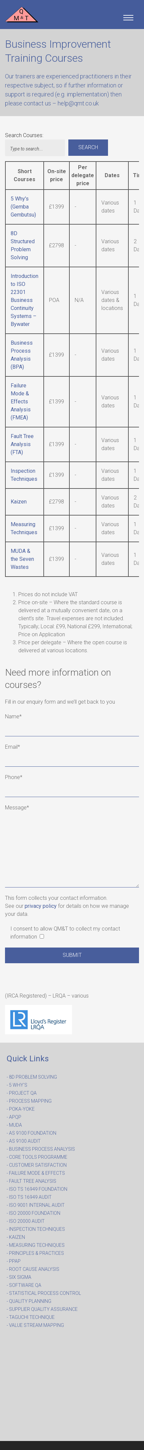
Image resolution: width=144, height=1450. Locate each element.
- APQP (14, 1117)
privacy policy (41, 906)
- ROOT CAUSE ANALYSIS (33, 1269)
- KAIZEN (16, 1237)
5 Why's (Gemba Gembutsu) (23, 207)
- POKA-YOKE (21, 1109)
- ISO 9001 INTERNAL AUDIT (36, 1205)
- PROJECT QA (22, 1093)
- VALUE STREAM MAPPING (35, 1325)
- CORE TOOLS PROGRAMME (37, 1157)
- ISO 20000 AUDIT (26, 1221)
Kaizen (19, 501)
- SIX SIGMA (19, 1277)
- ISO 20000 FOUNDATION (33, 1213)
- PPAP (14, 1261)
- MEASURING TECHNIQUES (36, 1245)
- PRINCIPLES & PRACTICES (35, 1253)
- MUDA (14, 1125)
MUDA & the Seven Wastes (22, 559)
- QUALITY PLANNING (29, 1301)
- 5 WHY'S (17, 1085)
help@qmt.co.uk (78, 103)
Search (88, 147)
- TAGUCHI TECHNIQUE (31, 1317)
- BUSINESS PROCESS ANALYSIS (41, 1149)
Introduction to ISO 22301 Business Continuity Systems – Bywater (24, 300)
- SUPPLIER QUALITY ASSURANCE (42, 1309)
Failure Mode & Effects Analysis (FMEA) (21, 401)
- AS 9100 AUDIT (24, 1141)
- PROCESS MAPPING (29, 1101)
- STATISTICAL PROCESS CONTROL (44, 1293)
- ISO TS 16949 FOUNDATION (37, 1189)
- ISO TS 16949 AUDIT (29, 1197)
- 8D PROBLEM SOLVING (32, 1077)
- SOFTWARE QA (24, 1285)
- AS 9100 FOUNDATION (31, 1133)
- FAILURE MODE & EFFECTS (36, 1173)
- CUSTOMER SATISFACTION (37, 1165)
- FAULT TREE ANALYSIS (31, 1181)
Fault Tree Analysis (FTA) (22, 444)
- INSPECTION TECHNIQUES (36, 1229)
